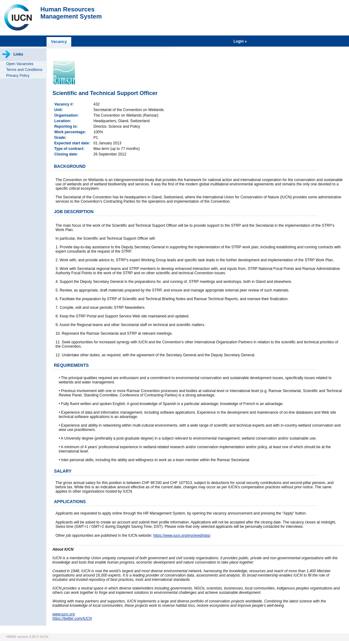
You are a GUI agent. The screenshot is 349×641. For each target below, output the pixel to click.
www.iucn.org (63, 614)
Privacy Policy (18, 75)
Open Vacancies (19, 64)
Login (239, 41)
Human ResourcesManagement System (71, 13)
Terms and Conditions (24, 70)
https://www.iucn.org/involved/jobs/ (182, 535)
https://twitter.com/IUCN (72, 618)
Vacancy (59, 41)
